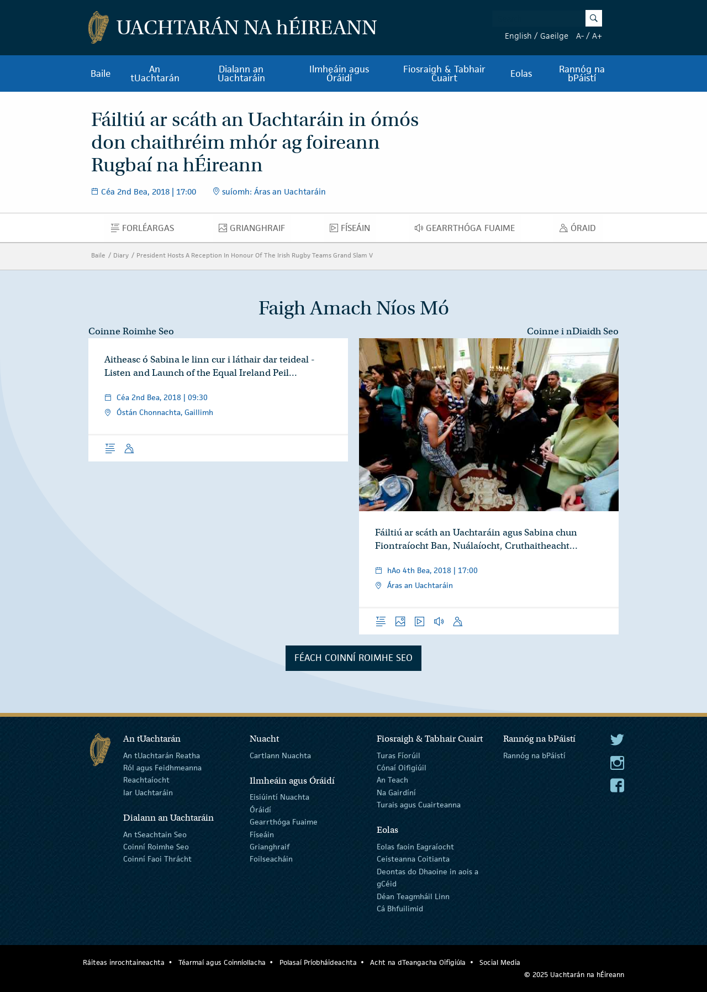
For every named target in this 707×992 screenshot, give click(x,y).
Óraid (581, 230)
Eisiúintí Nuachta (279, 797)
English (518, 35)
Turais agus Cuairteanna (419, 805)
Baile (101, 73)
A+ (597, 35)
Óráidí (260, 810)
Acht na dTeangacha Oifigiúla (418, 962)
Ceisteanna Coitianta (413, 859)
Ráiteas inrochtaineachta (124, 962)
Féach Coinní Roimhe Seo (353, 658)
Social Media (499, 962)
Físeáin (353, 230)
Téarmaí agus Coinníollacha (222, 962)
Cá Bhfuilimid (400, 909)
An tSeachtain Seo (155, 834)
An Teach (392, 780)
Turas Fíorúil (398, 755)
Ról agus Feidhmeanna (162, 768)
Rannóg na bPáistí (582, 73)
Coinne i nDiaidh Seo (573, 331)
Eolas (521, 73)
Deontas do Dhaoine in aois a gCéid (427, 878)
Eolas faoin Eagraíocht (415, 847)
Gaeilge (554, 35)
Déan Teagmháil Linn (413, 896)
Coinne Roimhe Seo (131, 331)
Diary (121, 255)
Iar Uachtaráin (148, 792)
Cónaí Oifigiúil (401, 768)
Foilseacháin (271, 859)
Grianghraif (255, 230)
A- (580, 35)
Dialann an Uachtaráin (241, 73)
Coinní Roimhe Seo (156, 847)
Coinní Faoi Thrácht (157, 859)
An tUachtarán (155, 73)
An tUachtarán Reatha (161, 755)
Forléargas (145, 230)
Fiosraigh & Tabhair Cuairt (444, 73)
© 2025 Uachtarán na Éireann (574, 974)
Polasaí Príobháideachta (318, 962)
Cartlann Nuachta (280, 755)
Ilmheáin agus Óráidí (339, 73)
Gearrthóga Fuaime (468, 230)
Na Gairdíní (396, 792)
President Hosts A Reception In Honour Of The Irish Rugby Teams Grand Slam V (254, 255)
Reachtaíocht (146, 780)
